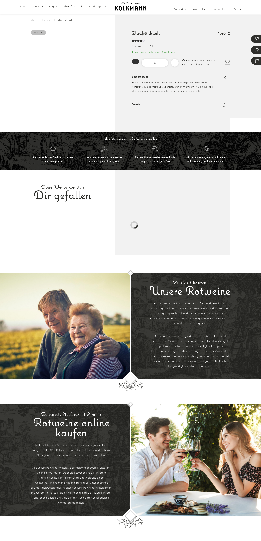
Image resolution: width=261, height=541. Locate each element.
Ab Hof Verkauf (72, 7)
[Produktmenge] (155, 63)
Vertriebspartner (98, 7)
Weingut (38, 7)
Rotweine (47, 20)
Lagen (53, 7)
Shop (23, 7)
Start (33, 20)
